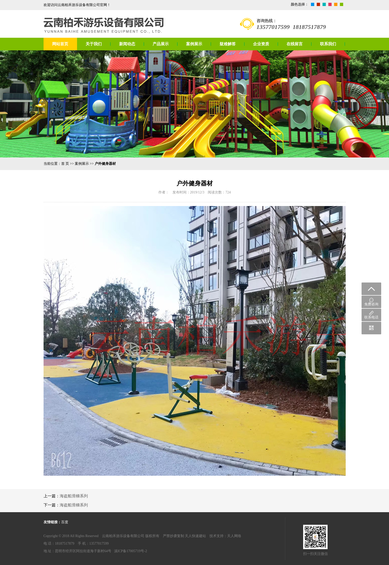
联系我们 (328, 44)
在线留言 (295, 44)
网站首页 (60, 44)
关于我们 (94, 44)
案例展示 (194, 44)
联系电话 (371, 315)
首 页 (65, 164)
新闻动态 (127, 44)
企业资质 (261, 44)
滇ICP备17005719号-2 (130, 551)
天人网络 (234, 536)
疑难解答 (228, 44)
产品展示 (161, 44)
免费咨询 (371, 302)
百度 (64, 522)
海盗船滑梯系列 (74, 496)
